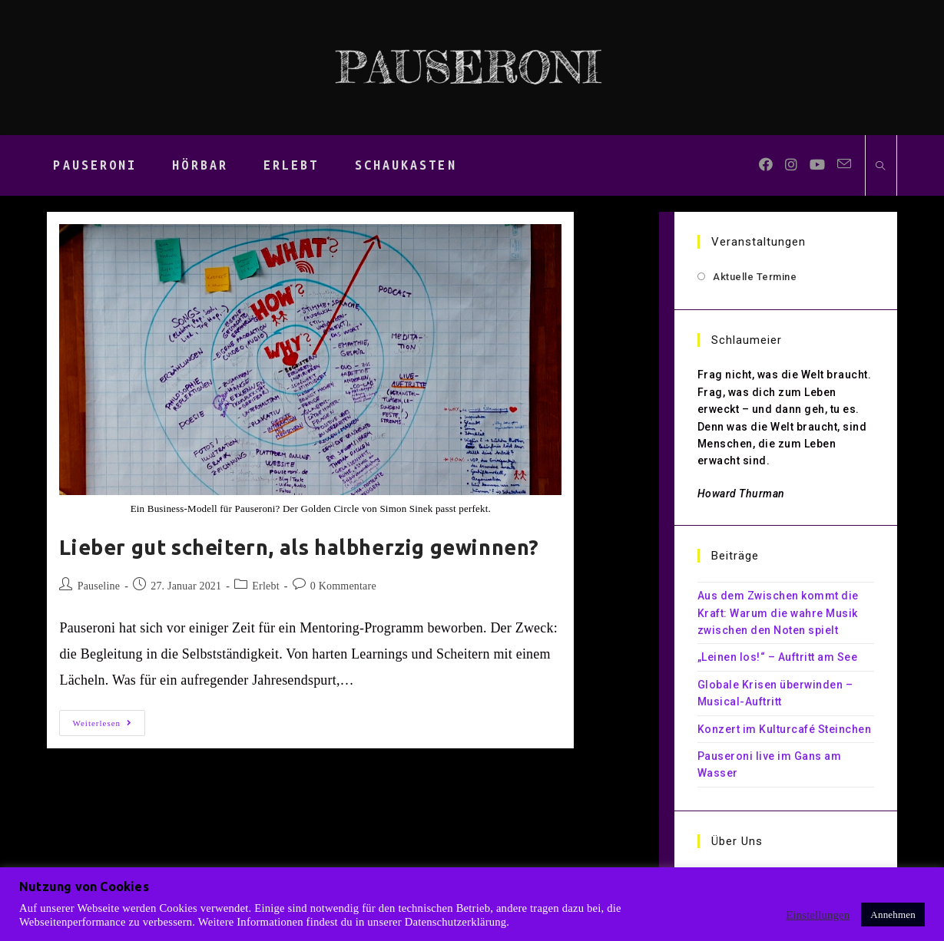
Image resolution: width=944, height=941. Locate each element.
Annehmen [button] (893, 914)
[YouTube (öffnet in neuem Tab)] (817, 164)
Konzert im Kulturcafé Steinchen (784, 729)
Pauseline (99, 586)
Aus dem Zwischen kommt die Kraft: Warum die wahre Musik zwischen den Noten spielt (778, 612)
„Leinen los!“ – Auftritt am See (777, 657)
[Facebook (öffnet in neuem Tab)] (766, 164)
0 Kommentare (343, 586)
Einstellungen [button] (818, 915)
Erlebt (265, 586)
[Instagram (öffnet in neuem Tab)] (791, 164)
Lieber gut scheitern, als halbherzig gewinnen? (299, 547)
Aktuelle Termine (755, 276)
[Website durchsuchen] (881, 167)
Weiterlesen (108, 726)
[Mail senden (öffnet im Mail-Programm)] (844, 164)
